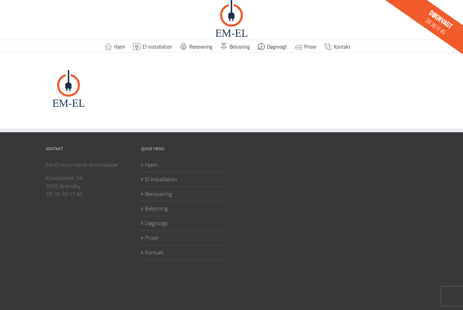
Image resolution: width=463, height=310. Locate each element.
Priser (152, 237)
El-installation (161, 179)
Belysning (156, 208)
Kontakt (154, 252)
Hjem (151, 164)
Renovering (158, 194)
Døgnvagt (156, 223)
